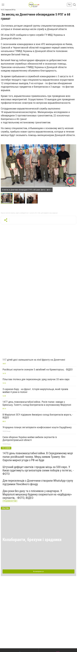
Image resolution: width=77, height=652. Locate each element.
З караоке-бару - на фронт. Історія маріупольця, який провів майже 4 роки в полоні (35, 391)
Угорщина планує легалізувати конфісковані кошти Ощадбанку (37, 427)
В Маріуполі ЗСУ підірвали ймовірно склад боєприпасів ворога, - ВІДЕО (38, 416)
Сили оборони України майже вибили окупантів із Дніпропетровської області (30, 439)
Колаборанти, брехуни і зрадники (32, 539)
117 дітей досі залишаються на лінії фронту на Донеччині (34, 359)
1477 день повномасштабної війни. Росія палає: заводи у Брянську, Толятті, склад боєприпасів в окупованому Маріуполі (37, 403)
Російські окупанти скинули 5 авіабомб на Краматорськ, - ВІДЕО (38, 369)
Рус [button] (69, 5)
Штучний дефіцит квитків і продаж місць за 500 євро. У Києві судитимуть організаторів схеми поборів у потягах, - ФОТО (38, 470)
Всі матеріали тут (38, 571)
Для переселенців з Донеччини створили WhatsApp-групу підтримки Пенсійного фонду (38, 482)
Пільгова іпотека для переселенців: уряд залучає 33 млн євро (36, 379)
